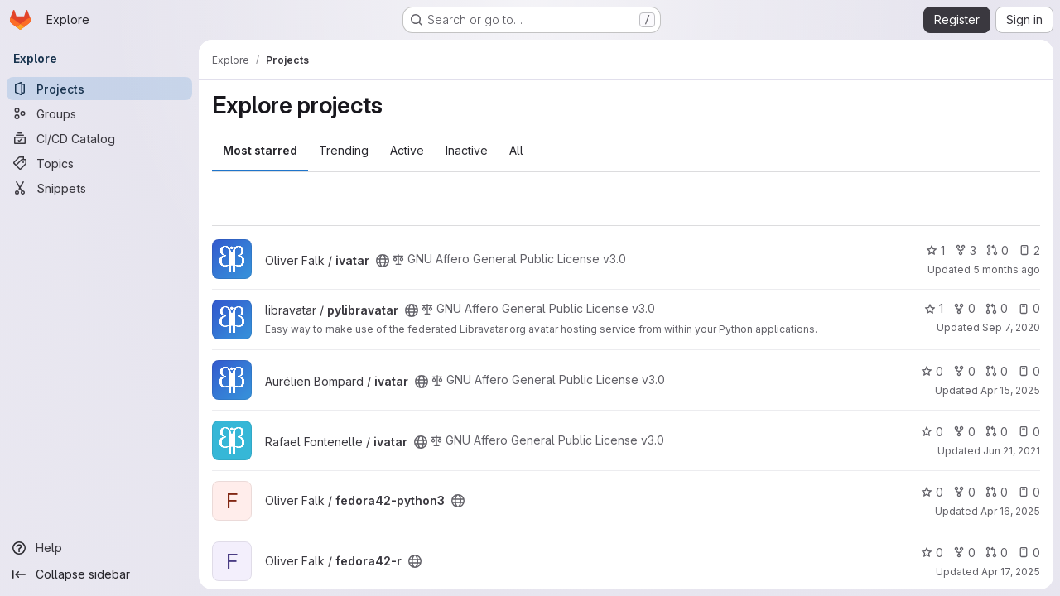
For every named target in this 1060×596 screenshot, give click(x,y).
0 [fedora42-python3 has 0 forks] (964, 492)
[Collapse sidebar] (99, 574)
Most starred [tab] (260, 150)
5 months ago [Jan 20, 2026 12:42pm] (1006, 269)
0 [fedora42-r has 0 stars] (932, 553)
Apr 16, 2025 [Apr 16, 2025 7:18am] (1010, 511)
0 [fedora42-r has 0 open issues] (1029, 553)
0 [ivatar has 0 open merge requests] (997, 250)
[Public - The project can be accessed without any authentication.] (382, 260)
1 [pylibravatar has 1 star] (933, 308)
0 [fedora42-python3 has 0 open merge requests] (996, 492)
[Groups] (99, 113)
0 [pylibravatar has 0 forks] (964, 308)
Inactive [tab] (467, 150)
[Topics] (99, 163)
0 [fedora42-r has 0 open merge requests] (996, 553)
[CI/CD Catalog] (99, 138)
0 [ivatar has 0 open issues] (1029, 371)
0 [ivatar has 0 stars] (932, 371)
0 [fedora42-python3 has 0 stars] (932, 492)
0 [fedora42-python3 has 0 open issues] (1029, 492)
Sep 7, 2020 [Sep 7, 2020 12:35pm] (1011, 327)
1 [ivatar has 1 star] (935, 250)
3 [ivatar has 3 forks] (965, 250)
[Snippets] (99, 187)
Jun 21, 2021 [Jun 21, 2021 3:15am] (1011, 451)
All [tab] (516, 150)
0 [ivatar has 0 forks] (964, 371)
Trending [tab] (344, 150)
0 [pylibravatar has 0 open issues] (1029, 308)
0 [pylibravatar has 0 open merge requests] (996, 308)
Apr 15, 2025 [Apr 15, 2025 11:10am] (1010, 390)
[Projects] (99, 88)
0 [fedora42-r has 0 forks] (964, 553)
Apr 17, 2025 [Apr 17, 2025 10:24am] (1010, 571)
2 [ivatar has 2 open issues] (1029, 250)
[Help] (99, 548)
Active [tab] (407, 150)
